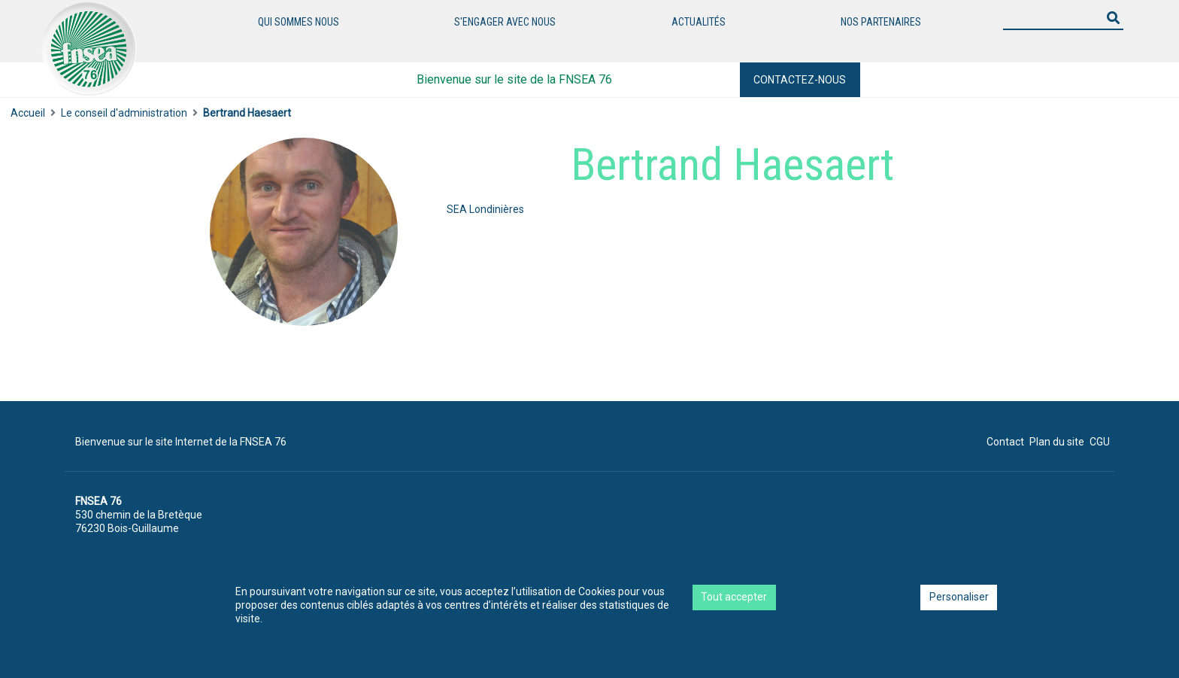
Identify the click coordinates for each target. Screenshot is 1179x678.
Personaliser (959, 597)
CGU (1100, 442)
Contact (1005, 442)
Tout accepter (734, 597)
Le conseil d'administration (124, 113)
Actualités (698, 22)
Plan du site (1056, 442)
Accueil (28, 113)
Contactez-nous (799, 80)
